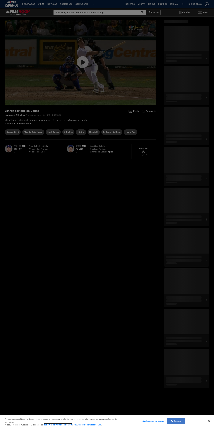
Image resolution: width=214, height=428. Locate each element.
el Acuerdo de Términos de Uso (87, 425)
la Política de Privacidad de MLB (58, 425)
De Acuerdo (176, 421)
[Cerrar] (209, 421)
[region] (107, 421)
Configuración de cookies (153, 421)
